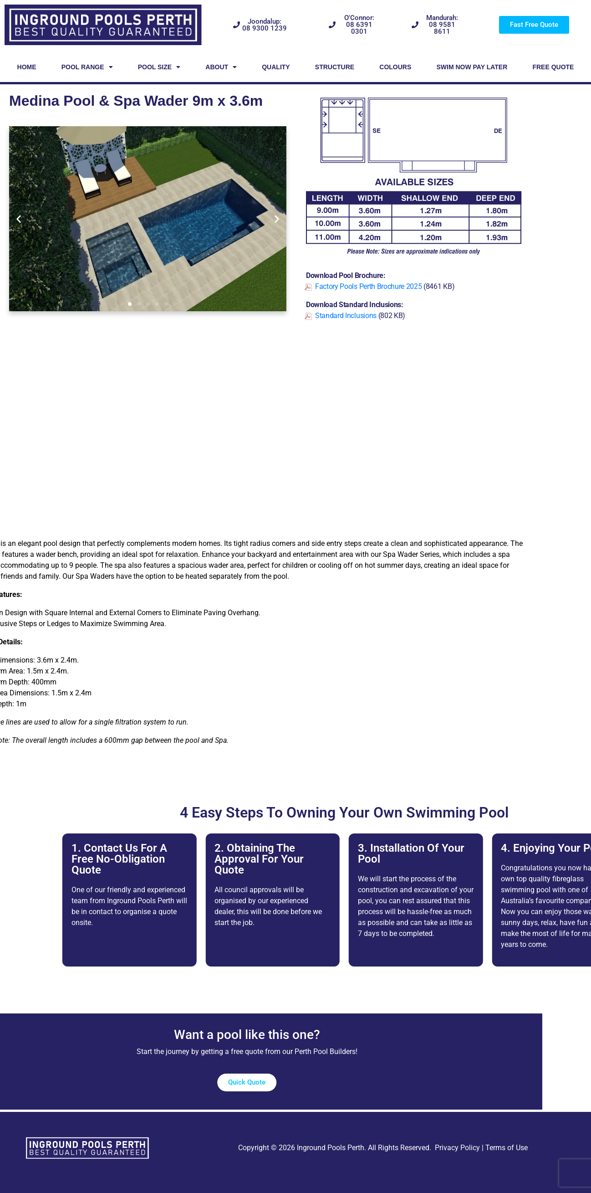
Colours (395, 67)
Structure (334, 67)
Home (26, 67)
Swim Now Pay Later (471, 67)
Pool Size (159, 67)
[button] (19, 219)
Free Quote (553, 67)
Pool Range (87, 67)
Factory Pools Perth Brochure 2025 (368, 286)
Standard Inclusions (346, 315)
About (221, 67)
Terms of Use (506, 1147)
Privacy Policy (457, 1147)
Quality (276, 67)
